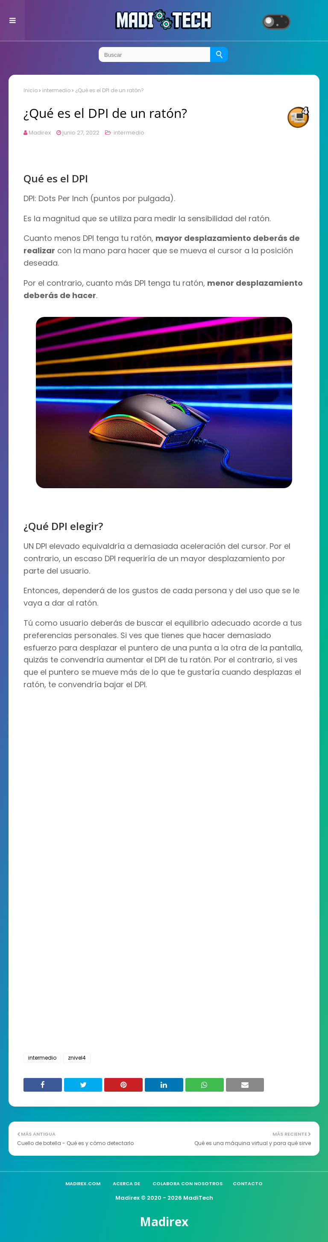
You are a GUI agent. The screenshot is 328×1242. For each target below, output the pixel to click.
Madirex (40, 133)
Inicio (30, 90)
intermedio (56, 90)
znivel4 (77, 1057)
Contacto (248, 1183)
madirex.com (82, 1183)
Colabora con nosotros (187, 1183)
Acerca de (126, 1183)
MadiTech (198, 1198)
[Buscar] (219, 54)
